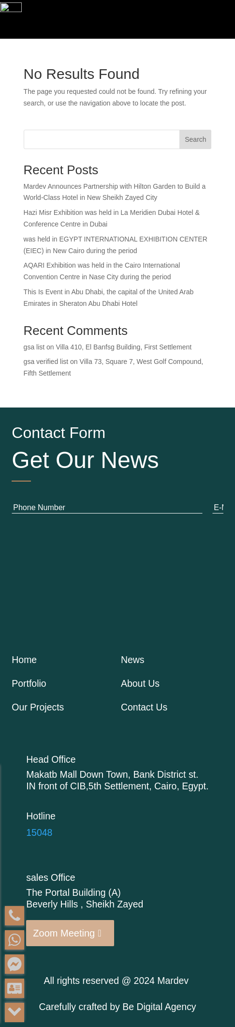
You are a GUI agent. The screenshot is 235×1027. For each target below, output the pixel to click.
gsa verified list (46, 361)
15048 (39, 832)
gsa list (34, 347)
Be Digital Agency (159, 1006)
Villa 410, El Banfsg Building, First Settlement (124, 347)
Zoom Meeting (64, 933)
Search (195, 139)
